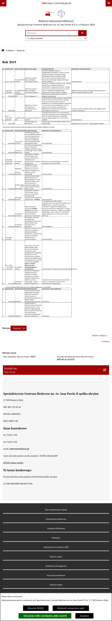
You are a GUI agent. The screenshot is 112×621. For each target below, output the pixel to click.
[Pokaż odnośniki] (3, 3)
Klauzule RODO (36, 608)
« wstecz (105, 341)
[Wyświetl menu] (109, 3)
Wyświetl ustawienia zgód (70, 608)
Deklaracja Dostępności (56, 566)
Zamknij (84, 615)
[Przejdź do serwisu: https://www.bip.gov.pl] (56, 3)
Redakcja (56, 537)
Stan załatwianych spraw (56, 509)
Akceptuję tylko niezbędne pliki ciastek (45, 615)
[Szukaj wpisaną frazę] (83, 33)
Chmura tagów (56, 584)
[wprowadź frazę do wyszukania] (52, 33)
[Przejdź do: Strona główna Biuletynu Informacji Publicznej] (2, 50)
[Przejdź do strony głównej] (56, 18)
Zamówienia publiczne (56, 519)
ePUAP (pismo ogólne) (13, 462)
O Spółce (10, 50)
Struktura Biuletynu (56, 528)
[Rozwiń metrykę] (18, 328)
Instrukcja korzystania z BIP (56, 547)
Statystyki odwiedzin (56, 575)
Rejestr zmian (56, 556)
